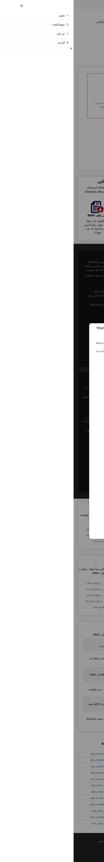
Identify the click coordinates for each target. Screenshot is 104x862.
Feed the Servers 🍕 (52, 363)
